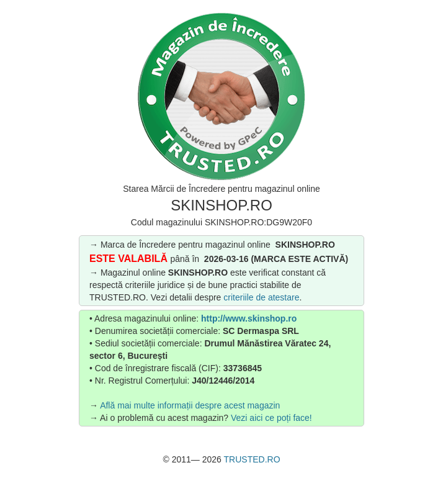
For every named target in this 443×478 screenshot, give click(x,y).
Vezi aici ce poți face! (271, 418)
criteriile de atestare (261, 297)
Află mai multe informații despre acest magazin (190, 405)
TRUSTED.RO (252, 459)
